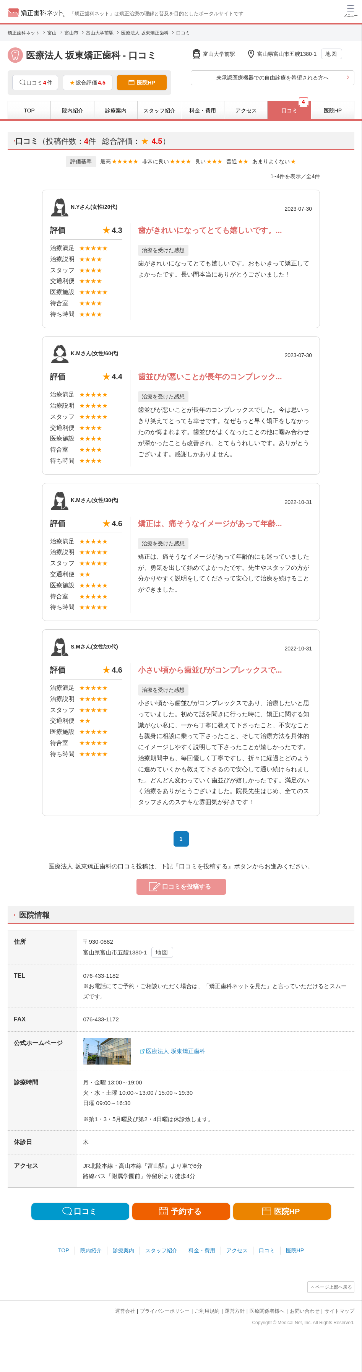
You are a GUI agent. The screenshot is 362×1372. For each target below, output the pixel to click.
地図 (331, 54)
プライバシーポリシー (165, 1311)
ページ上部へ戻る (333, 1287)
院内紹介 (91, 1250)
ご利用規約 (207, 1311)
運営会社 (125, 1311)
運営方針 (235, 1311)
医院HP (295, 1250)
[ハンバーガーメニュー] (350, 10)
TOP (63, 1250)
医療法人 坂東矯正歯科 (175, 1051)
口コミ (267, 1250)
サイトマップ (339, 1311)
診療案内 (123, 1250)
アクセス (237, 1250)
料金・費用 (201, 1250)
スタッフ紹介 (161, 1250)
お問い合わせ (305, 1311)
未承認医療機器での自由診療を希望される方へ (272, 78)
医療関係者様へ (267, 1311)
